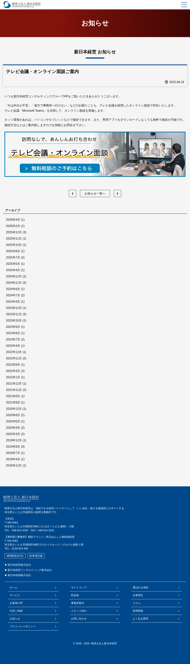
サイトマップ (79, 587)
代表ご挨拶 (16, 610)
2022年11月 (14, 358)
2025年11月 (14, 238)
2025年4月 (13, 270)
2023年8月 (13, 333)
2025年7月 (13, 257)
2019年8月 (13, 446)
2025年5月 (13, 263)
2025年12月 (14, 232)
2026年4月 (13, 219)
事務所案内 (77, 603)
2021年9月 (13, 396)
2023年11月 (14, 314)
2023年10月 (14, 320)
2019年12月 (14, 440)
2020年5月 (13, 421)
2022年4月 (13, 371)
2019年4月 (13, 459)
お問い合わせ (79, 618)
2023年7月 (13, 339)
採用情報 (138, 610)
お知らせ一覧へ (95, 193)
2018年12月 (14, 465)
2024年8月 (13, 289)
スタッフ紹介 (79, 610)
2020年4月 (13, 427)
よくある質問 (140, 618)
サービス (15, 595)
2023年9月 (13, 326)
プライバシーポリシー (23, 626)
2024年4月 (13, 301)
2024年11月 (14, 282)
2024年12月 (14, 276)
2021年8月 (13, 402)
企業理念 (138, 595)
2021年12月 (14, 383)
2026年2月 (13, 226)
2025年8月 (13, 251)
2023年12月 (14, 307)
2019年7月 (13, 452)
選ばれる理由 (140, 587)
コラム (136, 603)
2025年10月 (14, 244)
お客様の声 (16, 603)
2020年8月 (13, 415)
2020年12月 (14, 408)
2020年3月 (13, 434)
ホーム (13, 587)
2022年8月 (13, 364)
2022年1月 (13, 377)
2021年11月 (14, 389)
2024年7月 (13, 295)
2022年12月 (14, 352)
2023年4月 (13, 345)
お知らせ (15, 618)
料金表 (75, 595)
